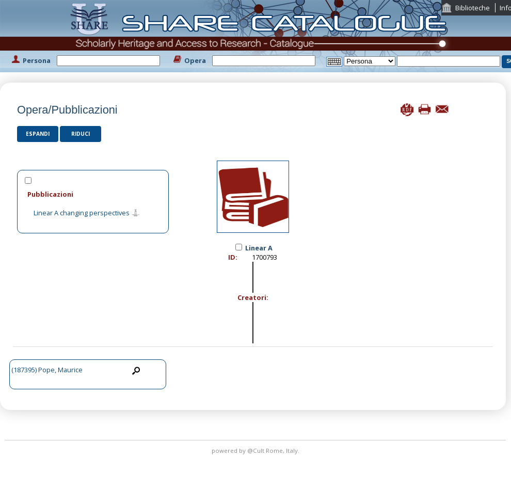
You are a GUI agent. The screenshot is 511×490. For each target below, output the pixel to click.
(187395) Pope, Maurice (47, 369)
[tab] (93, 193)
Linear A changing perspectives (82, 213)
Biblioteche (472, 7)
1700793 (264, 257)
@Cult (256, 450)
